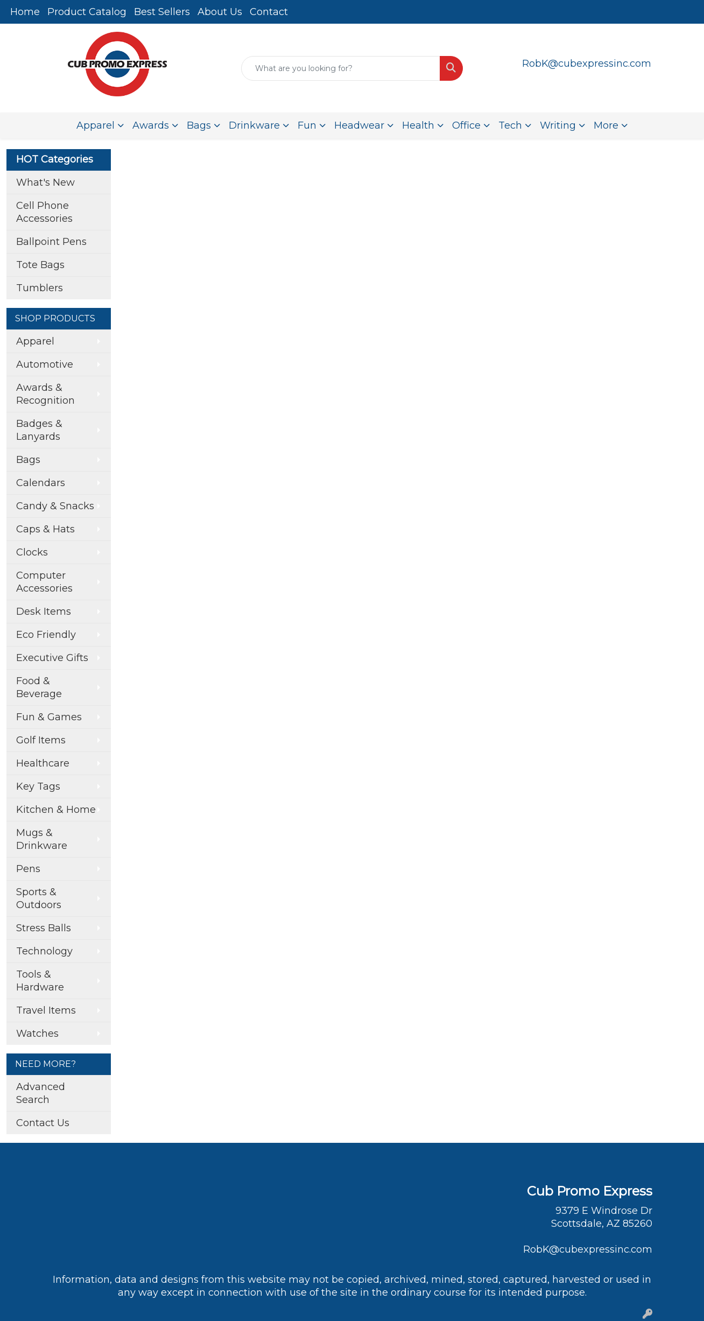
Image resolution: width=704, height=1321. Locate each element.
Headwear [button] (359, 125)
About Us (220, 12)
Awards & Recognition (45, 394)
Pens (28, 869)
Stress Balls (43, 928)
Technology (44, 951)
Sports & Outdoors (38, 898)
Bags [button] (199, 125)
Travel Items (46, 1010)
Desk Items (43, 611)
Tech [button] (510, 125)
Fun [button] (307, 125)
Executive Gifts (52, 658)
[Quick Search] (340, 68)
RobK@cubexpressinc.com (586, 63)
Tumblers (39, 288)
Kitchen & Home (56, 810)
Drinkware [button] (254, 125)
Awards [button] (150, 125)
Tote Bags (40, 265)
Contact (269, 12)
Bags (28, 460)
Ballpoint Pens (51, 242)
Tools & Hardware (40, 980)
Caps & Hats (45, 529)
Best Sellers (162, 12)
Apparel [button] (95, 125)
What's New (45, 182)
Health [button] (418, 125)
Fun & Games (49, 717)
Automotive (44, 364)
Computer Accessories (44, 582)
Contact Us (42, 1123)
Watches (37, 1033)
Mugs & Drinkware (41, 839)
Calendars (40, 483)
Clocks (32, 552)
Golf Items (41, 740)
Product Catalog (86, 12)
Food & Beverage (39, 687)
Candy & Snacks (55, 506)
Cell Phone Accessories (44, 212)
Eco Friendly (46, 635)
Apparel (35, 341)
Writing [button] (558, 125)
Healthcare (42, 763)
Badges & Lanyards (39, 430)
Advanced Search (40, 1093)
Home (25, 12)
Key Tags (38, 786)
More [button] (606, 125)
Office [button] (466, 125)
